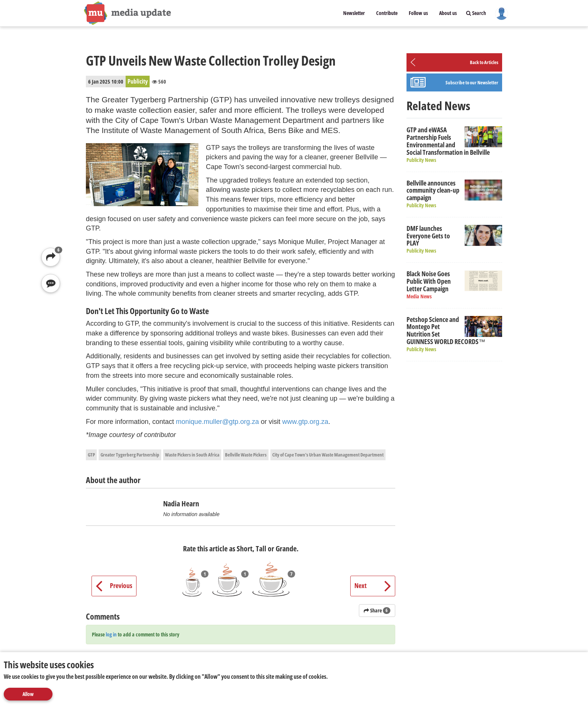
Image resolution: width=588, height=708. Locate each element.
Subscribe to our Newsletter (472, 82)
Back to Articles (484, 62)
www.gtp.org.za (305, 421)
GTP (91, 454)
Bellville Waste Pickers (246, 454)
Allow (28, 694)
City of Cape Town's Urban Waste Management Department (328, 454)
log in (111, 634)
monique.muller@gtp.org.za (217, 421)
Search (476, 12)
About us (448, 12)
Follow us (418, 12)
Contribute (387, 12)
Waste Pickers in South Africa (192, 454)
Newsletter (354, 12)
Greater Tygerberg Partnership (129, 454)
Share (377, 610)
